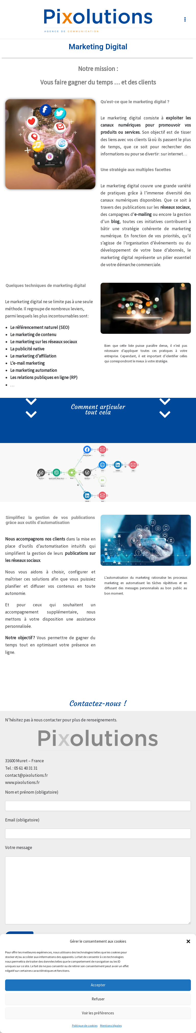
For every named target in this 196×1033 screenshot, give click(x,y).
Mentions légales (111, 1025)
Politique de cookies (84, 1025)
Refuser (98, 999)
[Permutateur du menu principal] (185, 19)
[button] (188, 941)
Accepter (98, 984)
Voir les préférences (98, 1013)
